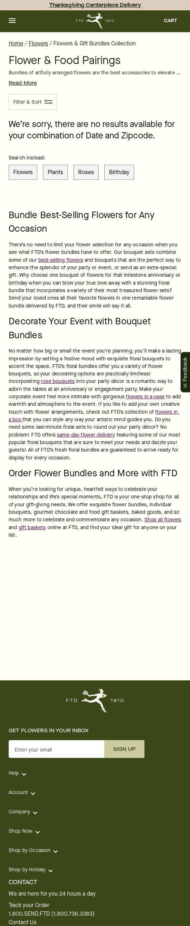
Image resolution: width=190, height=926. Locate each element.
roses (86, 172)
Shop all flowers (162, 519)
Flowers (38, 43)
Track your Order (29, 905)
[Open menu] (12, 21)
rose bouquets (58, 381)
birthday (119, 172)
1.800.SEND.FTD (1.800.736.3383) (52, 914)
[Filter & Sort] (33, 102)
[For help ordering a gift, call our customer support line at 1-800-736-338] (95, 21)
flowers (23, 172)
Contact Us (23, 922)
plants (55, 172)
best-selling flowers (60, 260)
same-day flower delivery (86, 435)
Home (16, 43)
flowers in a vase (145, 396)
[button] (12, 21)
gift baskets (32, 527)
